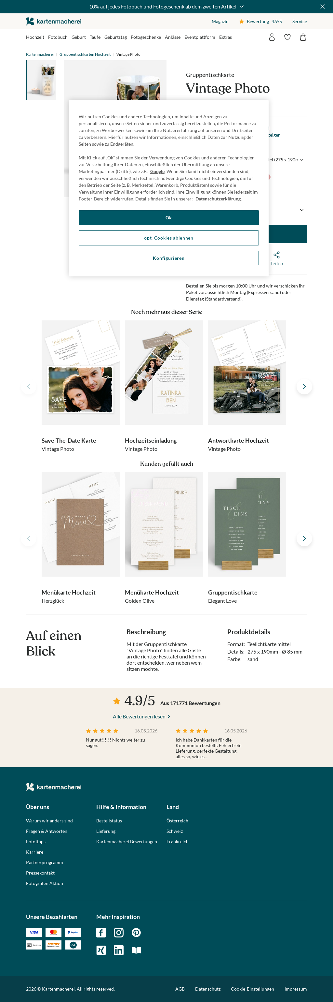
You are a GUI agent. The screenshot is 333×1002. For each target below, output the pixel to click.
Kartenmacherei (40, 54)
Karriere (34, 852)
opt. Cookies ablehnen (168, 238)
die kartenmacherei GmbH (53, 21)
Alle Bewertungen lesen (139, 716)
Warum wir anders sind (49, 820)
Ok (169, 217)
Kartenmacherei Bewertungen (126, 841)
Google (157, 171)
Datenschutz (207, 989)
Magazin (220, 21)
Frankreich (177, 841)
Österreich (177, 820)
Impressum (296, 989)
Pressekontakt (40, 873)
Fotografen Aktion (44, 883)
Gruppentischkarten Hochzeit (85, 54)
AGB (180, 989)
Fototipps (36, 841)
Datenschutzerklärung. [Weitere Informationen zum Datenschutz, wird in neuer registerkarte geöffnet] (218, 198)
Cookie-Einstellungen (252, 989)
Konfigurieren (168, 258)
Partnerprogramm (44, 862)
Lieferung (105, 831)
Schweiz (174, 831)
